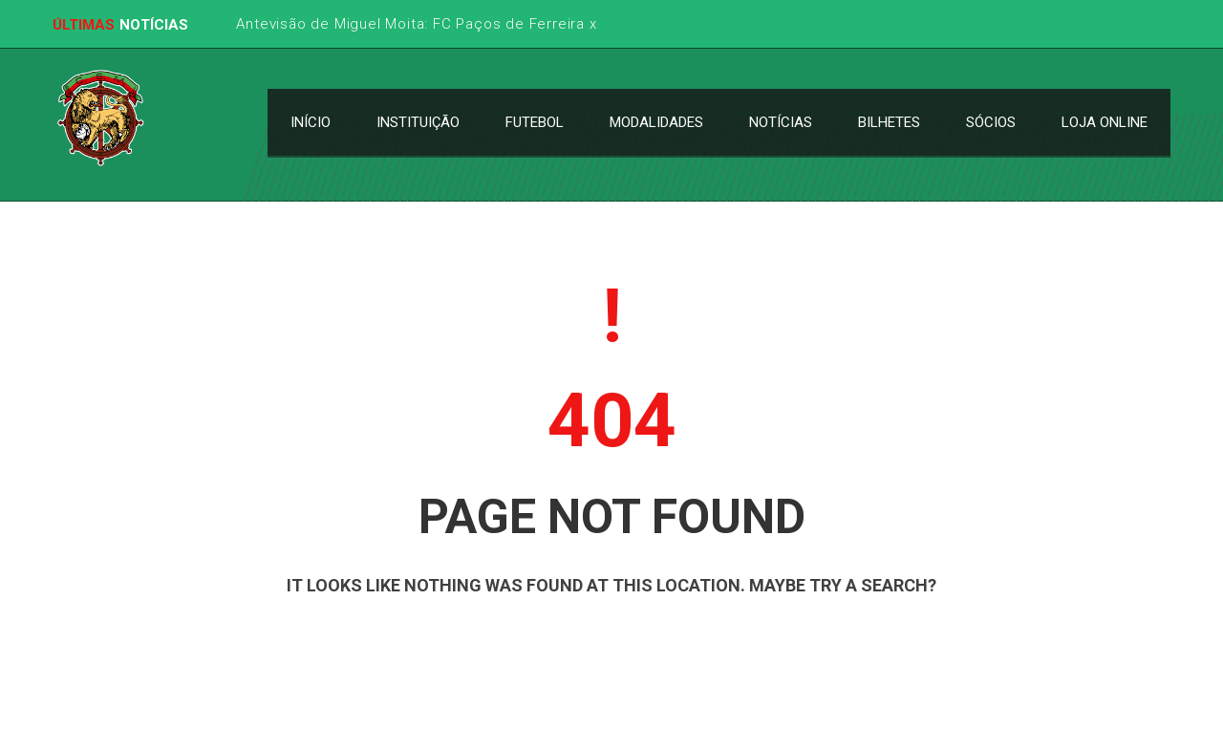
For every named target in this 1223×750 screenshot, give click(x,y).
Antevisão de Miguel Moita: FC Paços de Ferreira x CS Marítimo (462, 23)
